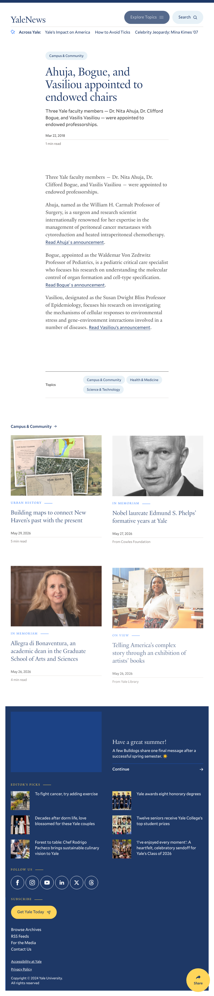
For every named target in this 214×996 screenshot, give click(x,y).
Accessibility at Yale (26, 961)
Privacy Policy (21, 969)
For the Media (23, 942)
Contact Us (21, 949)
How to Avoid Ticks (112, 32)
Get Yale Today (34, 912)
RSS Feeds (20, 936)
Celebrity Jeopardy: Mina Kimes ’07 (166, 32)
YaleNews (28, 20)
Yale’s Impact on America (67, 32)
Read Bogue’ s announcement (75, 288)
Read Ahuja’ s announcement (74, 245)
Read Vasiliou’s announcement (119, 331)
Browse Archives (26, 929)
